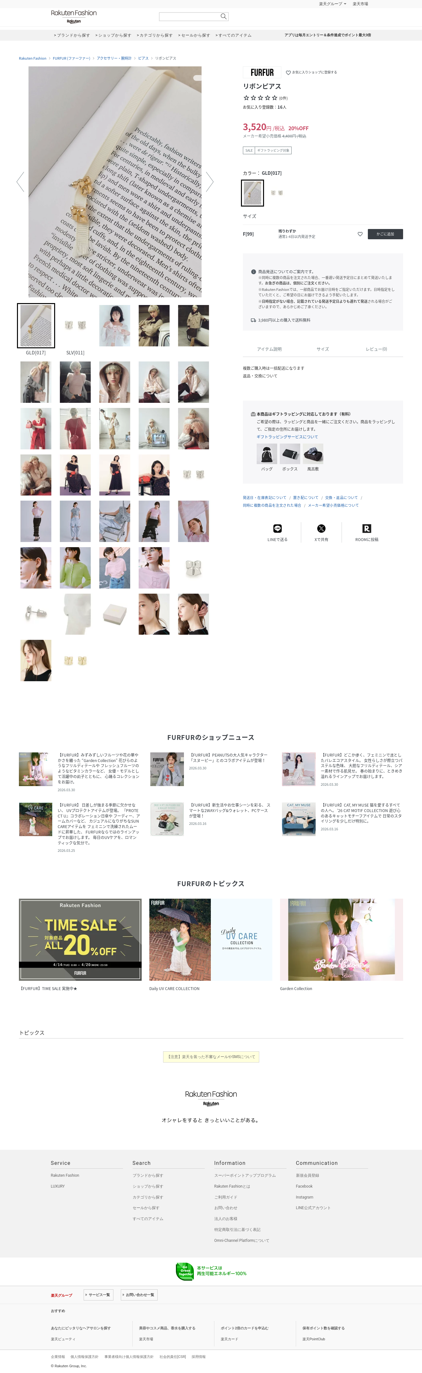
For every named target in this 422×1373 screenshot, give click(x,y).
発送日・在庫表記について (265, 497)
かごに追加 (385, 234)
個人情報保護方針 (84, 1356)
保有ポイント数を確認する (323, 1328)
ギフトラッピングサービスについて (287, 437)
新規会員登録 (307, 1175)
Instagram (304, 1197)
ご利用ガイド (225, 1197)
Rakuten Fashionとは (232, 1186)
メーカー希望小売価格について (333, 505)
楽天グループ (330, 4)
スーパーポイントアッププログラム (245, 1175)
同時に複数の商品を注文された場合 (272, 505)
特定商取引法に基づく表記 (237, 1229)
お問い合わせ (225, 1208)
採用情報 (199, 1356)
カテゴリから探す (148, 1197)
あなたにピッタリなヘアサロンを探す (81, 1328)
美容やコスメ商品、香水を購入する (167, 1328)
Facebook (304, 1186)
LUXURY (58, 1186)
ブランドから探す (148, 1175)
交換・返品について (341, 497)
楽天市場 (360, 4)
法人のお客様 (225, 1218)
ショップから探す (148, 1186)
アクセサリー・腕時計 (114, 58)
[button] (20, 182)
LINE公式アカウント (313, 1208)
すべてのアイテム (148, 1218)
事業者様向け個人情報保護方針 (129, 1356)
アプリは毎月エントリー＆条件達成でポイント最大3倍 (328, 35)
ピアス (143, 58)
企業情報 (58, 1356)
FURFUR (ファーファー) (71, 58)
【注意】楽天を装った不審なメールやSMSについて (211, 1057)
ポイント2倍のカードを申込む (245, 1328)
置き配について (306, 497)
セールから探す (146, 1208)
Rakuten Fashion (100, 17)
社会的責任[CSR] (173, 1356)
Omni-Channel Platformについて (242, 1240)
